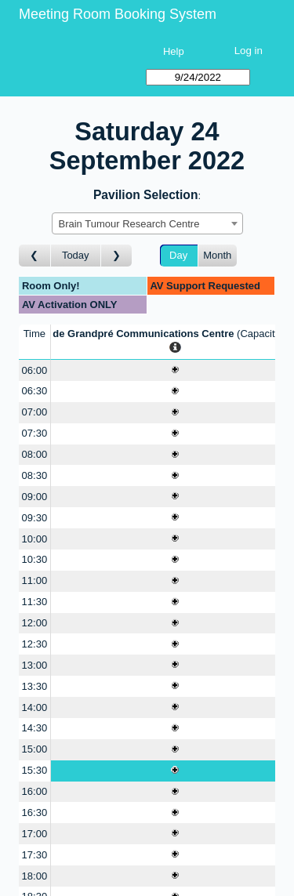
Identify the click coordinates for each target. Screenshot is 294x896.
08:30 (35, 475)
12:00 (35, 623)
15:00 (35, 749)
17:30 (35, 855)
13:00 (35, 665)
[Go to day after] (116, 256)
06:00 (35, 370)
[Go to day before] (35, 256)
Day (178, 255)
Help (173, 51)
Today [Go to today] (75, 255)
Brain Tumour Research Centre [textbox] (129, 224)
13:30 (35, 686)
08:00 (35, 454)
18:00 (35, 876)
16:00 (35, 791)
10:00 (35, 539)
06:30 (35, 391)
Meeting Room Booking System (117, 14)
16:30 (35, 812)
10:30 (35, 559)
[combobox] (147, 223)
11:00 (35, 580)
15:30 (35, 770)
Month (217, 255)
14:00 (35, 707)
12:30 (35, 644)
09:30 (35, 518)
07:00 (35, 412)
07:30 (35, 433)
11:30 (35, 602)
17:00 (35, 834)
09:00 (35, 496)
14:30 (35, 728)
